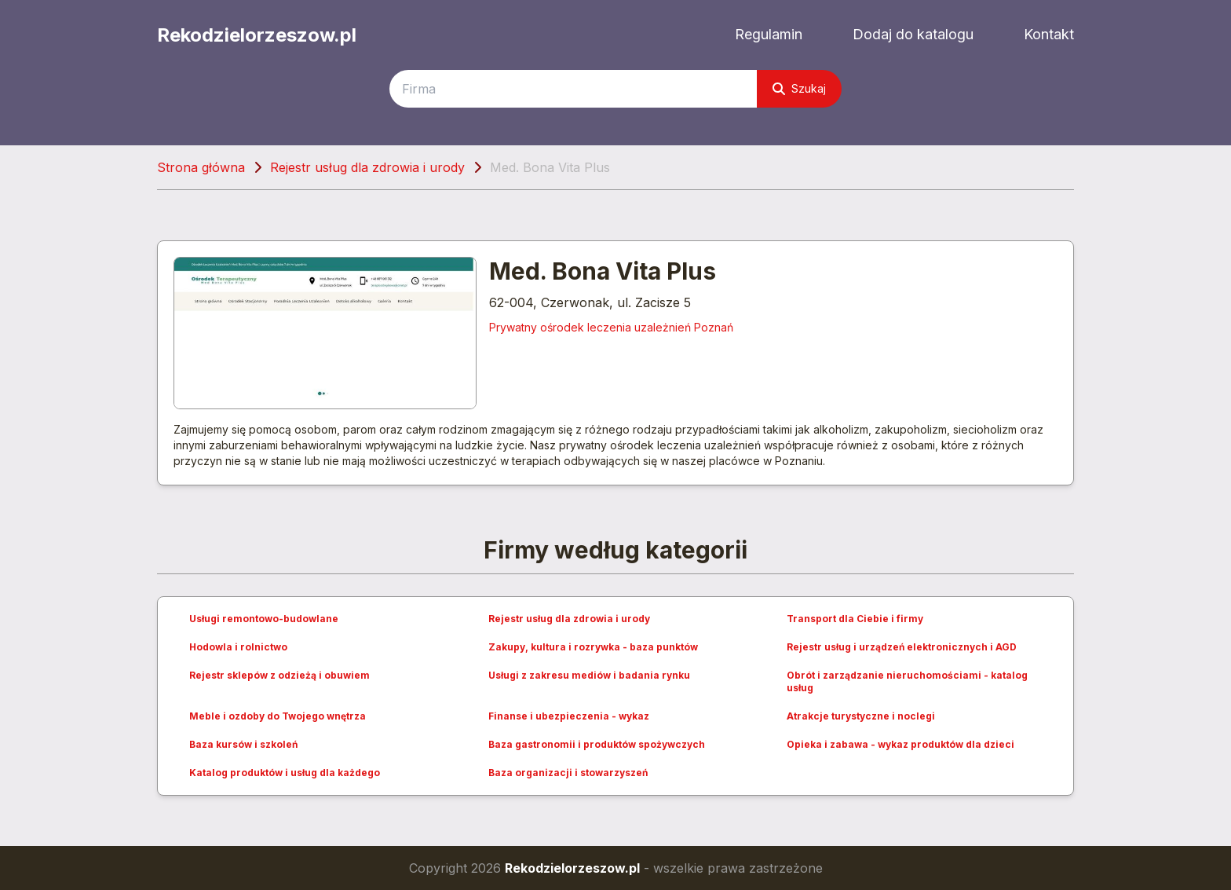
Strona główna (201, 167)
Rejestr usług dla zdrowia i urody (367, 167)
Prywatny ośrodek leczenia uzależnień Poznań (611, 327)
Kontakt (1049, 34)
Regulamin (768, 34)
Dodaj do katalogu (913, 34)
